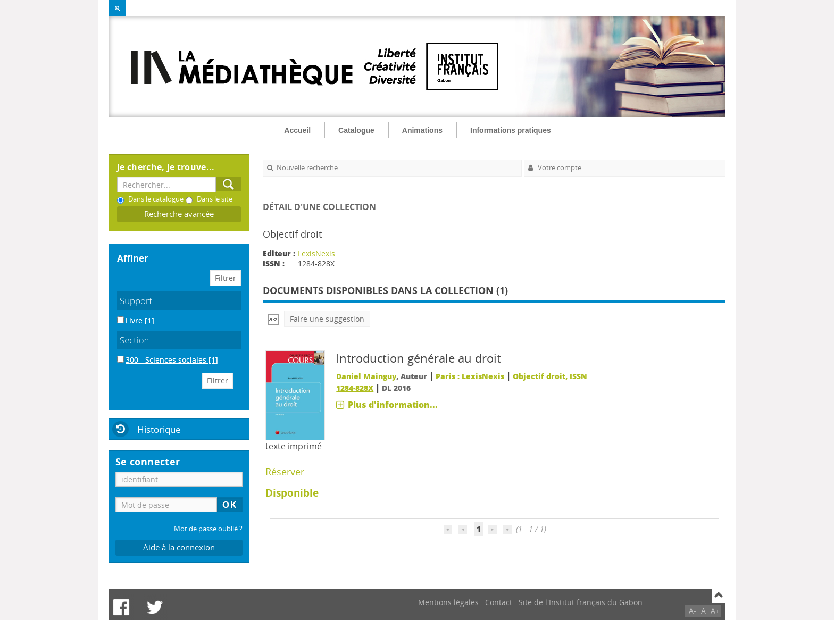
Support (136, 301)
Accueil (297, 130)
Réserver (284, 471)
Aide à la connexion (179, 547)
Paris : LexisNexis (470, 376)
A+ (715, 611)
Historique (159, 429)
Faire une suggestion (327, 319)
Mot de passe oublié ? (208, 528)
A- (692, 611)
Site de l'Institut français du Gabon (581, 602)
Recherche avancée (179, 214)
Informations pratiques (510, 130)
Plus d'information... (393, 404)
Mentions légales (448, 602)
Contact (498, 602)
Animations (422, 130)
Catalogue (356, 130)
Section (134, 340)
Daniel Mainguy (366, 376)
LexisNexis (316, 253)
